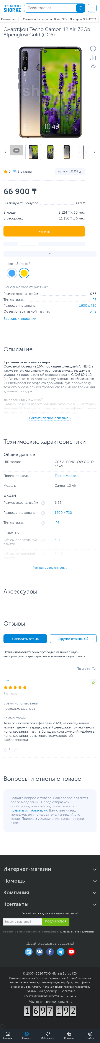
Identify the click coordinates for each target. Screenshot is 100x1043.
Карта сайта (68, 996)
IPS (94, 300)
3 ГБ (93, 311)
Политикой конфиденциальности (77, 932)
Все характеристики (19, 319)
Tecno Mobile (65, 476)
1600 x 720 (88, 306)
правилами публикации (28, 810)
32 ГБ (59, 554)
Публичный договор (41, 991)
